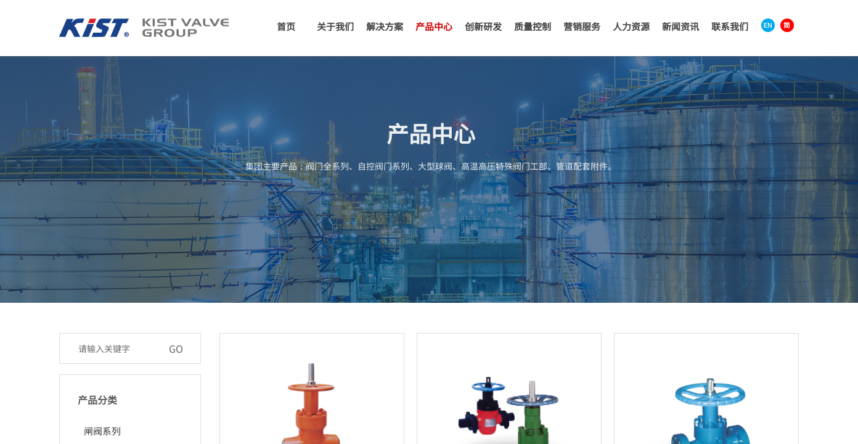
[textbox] (117, 348)
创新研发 (483, 26)
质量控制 (532, 26)
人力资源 (631, 26)
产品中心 (433, 26)
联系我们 (729, 26)
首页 (286, 26)
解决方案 (384, 26)
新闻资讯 (680, 26)
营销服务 (581, 26)
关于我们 (335, 26)
